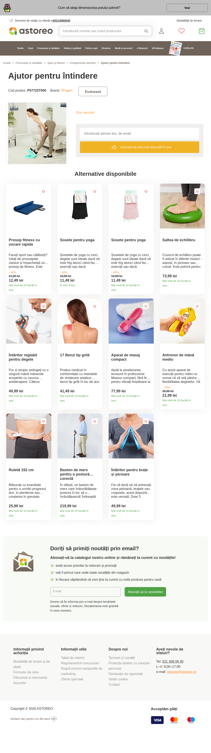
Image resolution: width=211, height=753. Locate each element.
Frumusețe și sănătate (48, 50)
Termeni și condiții (122, 672)
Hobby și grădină (72, 50)
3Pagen (66, 92)
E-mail (58, 606)
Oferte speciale (72, 694)
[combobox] (98, 33)
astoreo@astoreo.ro (181, 686)
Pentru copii (91, 50)
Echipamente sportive (83, 65)
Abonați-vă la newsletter (145, 606)
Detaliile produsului (46, 293)
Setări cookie (118, 694)
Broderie (106, 50)
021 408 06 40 (172, 676)
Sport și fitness (56, 65)
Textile (20, 50)
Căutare (146, 33)
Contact (114, 699)
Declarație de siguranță (126, 688)
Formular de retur (26, 687)
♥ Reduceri (142, 50)
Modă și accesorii (123, 50)
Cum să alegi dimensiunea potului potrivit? (86, 8)
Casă (30, 50)
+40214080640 (60, 22)
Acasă (7, 65)
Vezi (184, 9)
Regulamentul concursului (80, 678)
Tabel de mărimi (72, 672)
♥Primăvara (158, 50)
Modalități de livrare (189, 22)
